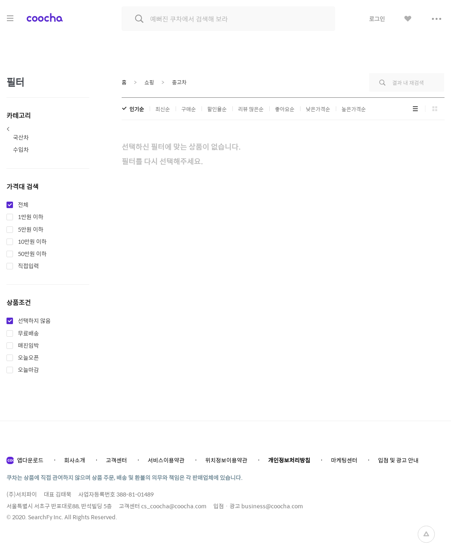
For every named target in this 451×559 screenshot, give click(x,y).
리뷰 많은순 (251, 109)
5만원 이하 (30, 229)
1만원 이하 (30, 217)
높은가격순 (353, 109)
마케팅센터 (344, 460)
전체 (23, 205)
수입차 (21, 149)
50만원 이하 (32, 254)
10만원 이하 (32, 242)
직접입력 (28, 266)
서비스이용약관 (166, 460)
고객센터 (116, 460)
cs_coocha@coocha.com (173, 505)
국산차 (21, 137)
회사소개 (74, 460)
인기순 (136, 109)
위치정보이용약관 (226, 460)
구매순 (188, 109)
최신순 (162, 109)
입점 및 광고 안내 (398, 460)
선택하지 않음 (34, 321)
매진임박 (28, 345)
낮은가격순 (318, 109)
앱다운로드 (30, 460)
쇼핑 (149, 82)
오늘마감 (28, 370)
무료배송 (28, 333)
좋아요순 (284, 109)
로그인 (377, 18)
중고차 (179, 82)
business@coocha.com (272, 505)
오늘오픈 (28, 358)
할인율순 (217, 109)
